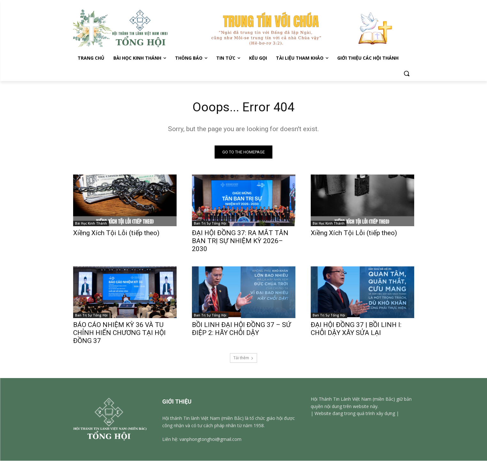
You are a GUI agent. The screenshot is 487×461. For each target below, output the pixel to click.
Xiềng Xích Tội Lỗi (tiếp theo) (117, 233)
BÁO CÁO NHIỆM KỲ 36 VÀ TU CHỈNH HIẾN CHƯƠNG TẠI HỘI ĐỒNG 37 (119, 333)
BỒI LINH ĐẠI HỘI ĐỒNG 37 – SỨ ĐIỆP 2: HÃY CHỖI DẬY (241, 329)
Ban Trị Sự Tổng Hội (210, 223)
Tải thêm (243, 358)
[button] (406, 73)
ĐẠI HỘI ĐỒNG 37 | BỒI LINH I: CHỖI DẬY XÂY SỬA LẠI (356, 329)
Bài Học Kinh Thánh (91, 223)
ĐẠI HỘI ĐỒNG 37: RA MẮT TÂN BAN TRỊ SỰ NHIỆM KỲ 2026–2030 (240, 241)
